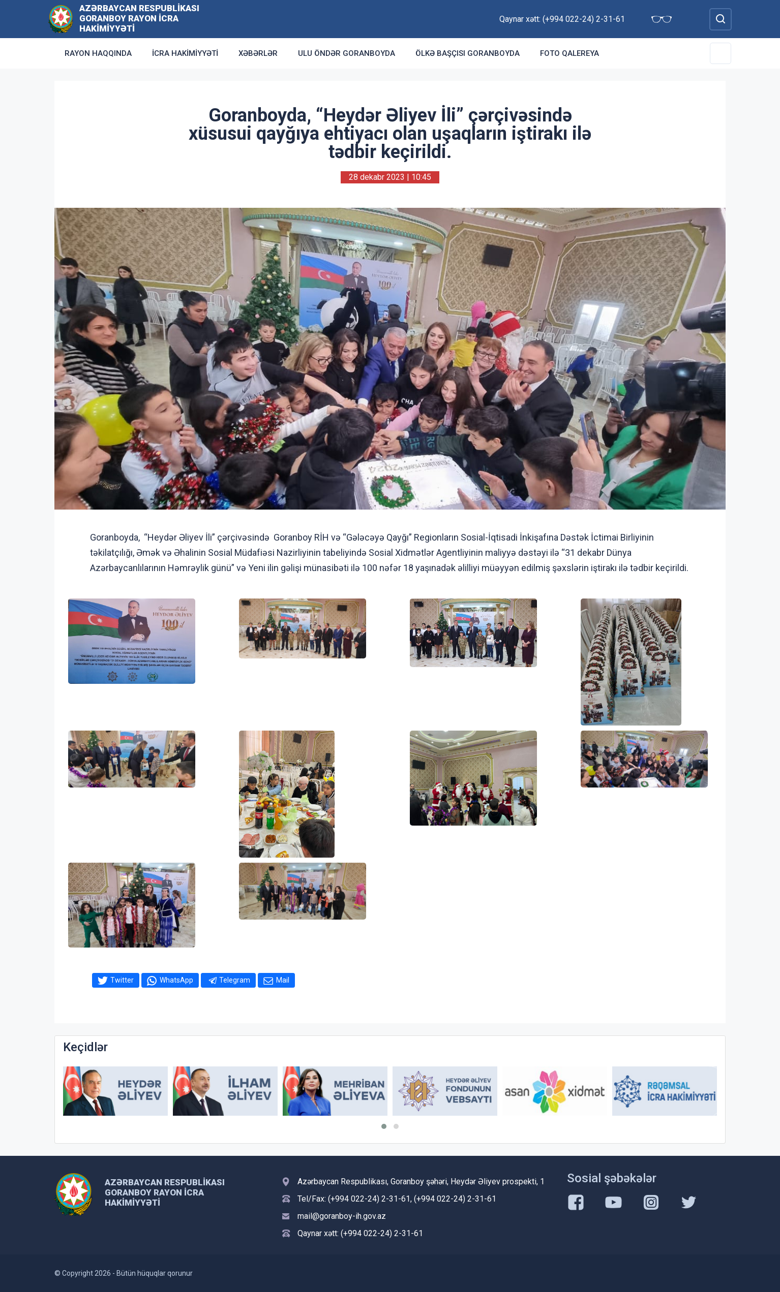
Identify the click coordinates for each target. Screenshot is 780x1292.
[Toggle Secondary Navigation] (720, 53)
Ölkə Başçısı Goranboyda (467, 53)
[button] (384, 1126)
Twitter (122, 980)
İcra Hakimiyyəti (185, 53)
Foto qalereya (569, 53)
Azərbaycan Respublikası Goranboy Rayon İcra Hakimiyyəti (139, 18)
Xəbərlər (258, 53)
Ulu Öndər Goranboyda (346, 53)
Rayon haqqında (98, 53)
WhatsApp (176, 980)
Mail (282, 980)
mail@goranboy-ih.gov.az (341, 1216)
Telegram (234, 980)
